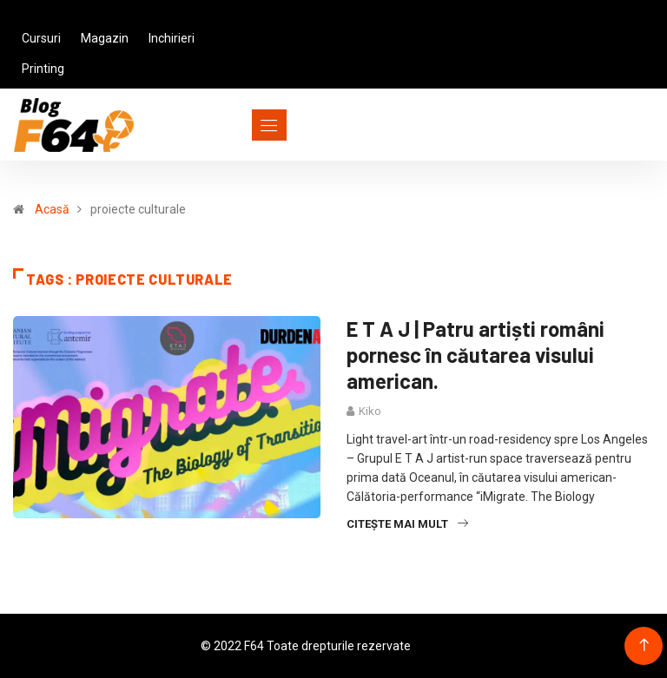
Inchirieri (172, 38)
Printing (43, 69)
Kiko (370, 411)
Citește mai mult (407, 523)
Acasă (52, 209)
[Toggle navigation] (237, 125)
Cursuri (41, 38)
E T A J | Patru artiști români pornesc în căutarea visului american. (475, 354)
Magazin (105, 38)
